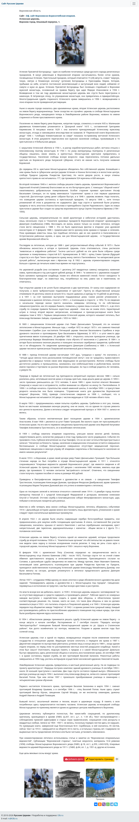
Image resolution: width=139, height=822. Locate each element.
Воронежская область (30, 10)
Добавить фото (74, 759)
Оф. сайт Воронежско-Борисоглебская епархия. (50, 15)
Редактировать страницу (99, 759)
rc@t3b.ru (13, 818)
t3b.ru (60, 815)
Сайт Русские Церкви (13, 3)
